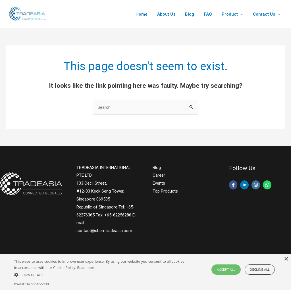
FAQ (211, 14)
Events (159, 183)
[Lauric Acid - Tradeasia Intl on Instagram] (256, 185)
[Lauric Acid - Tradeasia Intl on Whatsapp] (267, 185)
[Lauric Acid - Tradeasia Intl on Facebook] (233, 185)
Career (159, 175)
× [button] (286, 259)
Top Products (165, 191)
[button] (99, 275)
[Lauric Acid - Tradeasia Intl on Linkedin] (244, 185)
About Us (172, 14)
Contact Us (264, 14)
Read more (86, 267)
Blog (193, 14)
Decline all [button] (260, 269)
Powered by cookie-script (31, 284)
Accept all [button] (226, 269)
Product (231, 14)
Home (148, 14)
